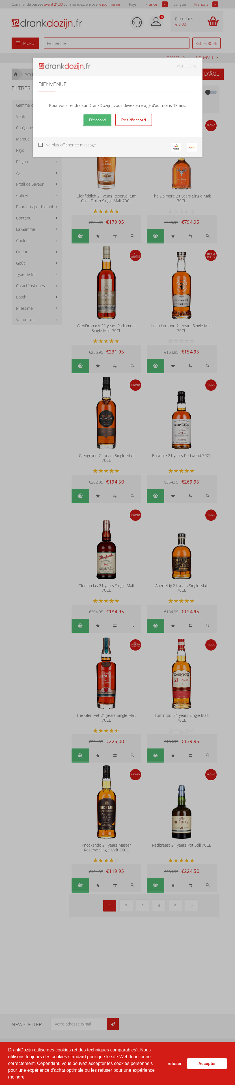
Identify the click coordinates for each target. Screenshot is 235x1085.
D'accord (97, 119)
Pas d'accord (133, 119)
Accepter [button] (207, 1063)
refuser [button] (175, 1063)
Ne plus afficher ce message (71, 145)
